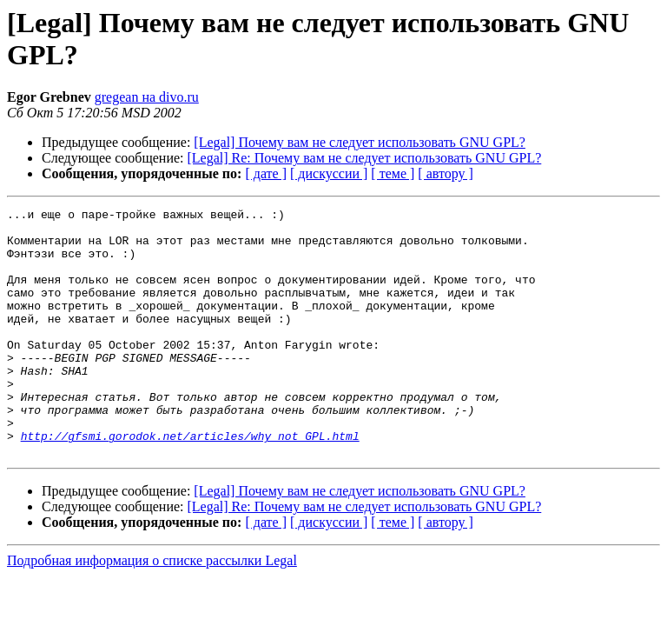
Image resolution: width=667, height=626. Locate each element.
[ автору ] (445, 173)
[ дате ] (266, 173)
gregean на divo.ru (147, 97)
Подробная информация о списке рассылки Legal (152, 610)
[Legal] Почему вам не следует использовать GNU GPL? (359, 142)
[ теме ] (392, 173)
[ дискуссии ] (328, 173)
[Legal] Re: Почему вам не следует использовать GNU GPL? (365, 157)
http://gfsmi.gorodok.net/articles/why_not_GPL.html (190, 482)
